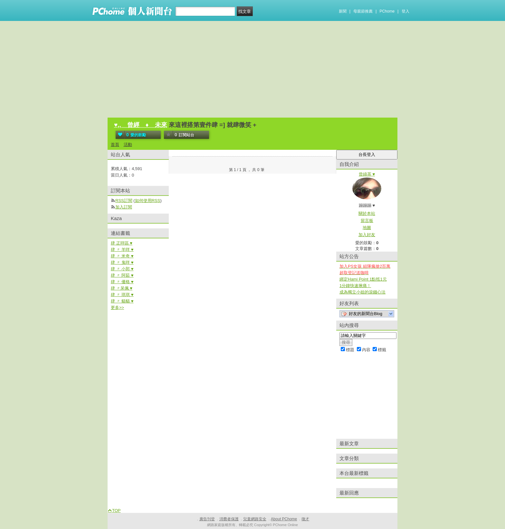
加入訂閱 (123, 207)
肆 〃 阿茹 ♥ (122, 275)
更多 (117, 307)
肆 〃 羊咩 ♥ (122, 249)
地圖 (367, 227)
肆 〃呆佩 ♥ (121, 288)
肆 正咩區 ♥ (121, 243)
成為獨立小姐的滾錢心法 (362, 292)
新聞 (343, 11)
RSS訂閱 (123, 200)
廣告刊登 (207, 519)
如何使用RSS (147, 200)
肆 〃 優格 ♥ (122, 281)
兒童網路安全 (254, 519)
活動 (128, 144)
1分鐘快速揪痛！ (355, 285)
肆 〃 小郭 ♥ (122, 268)
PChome (387, 11)
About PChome (284, 519)
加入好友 (366, 234)
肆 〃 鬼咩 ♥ (122, 262)
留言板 (367, 220)
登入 (405, 11)
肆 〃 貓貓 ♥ (122, 301)
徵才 (305, 519)
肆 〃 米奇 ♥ (122, 256)
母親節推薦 (363, 11)
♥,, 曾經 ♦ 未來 (140, 124)
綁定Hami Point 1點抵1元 (363, 279)
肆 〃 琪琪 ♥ (122, 294)
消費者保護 (229, 519)
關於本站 (366, 213)
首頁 (115, 144)
